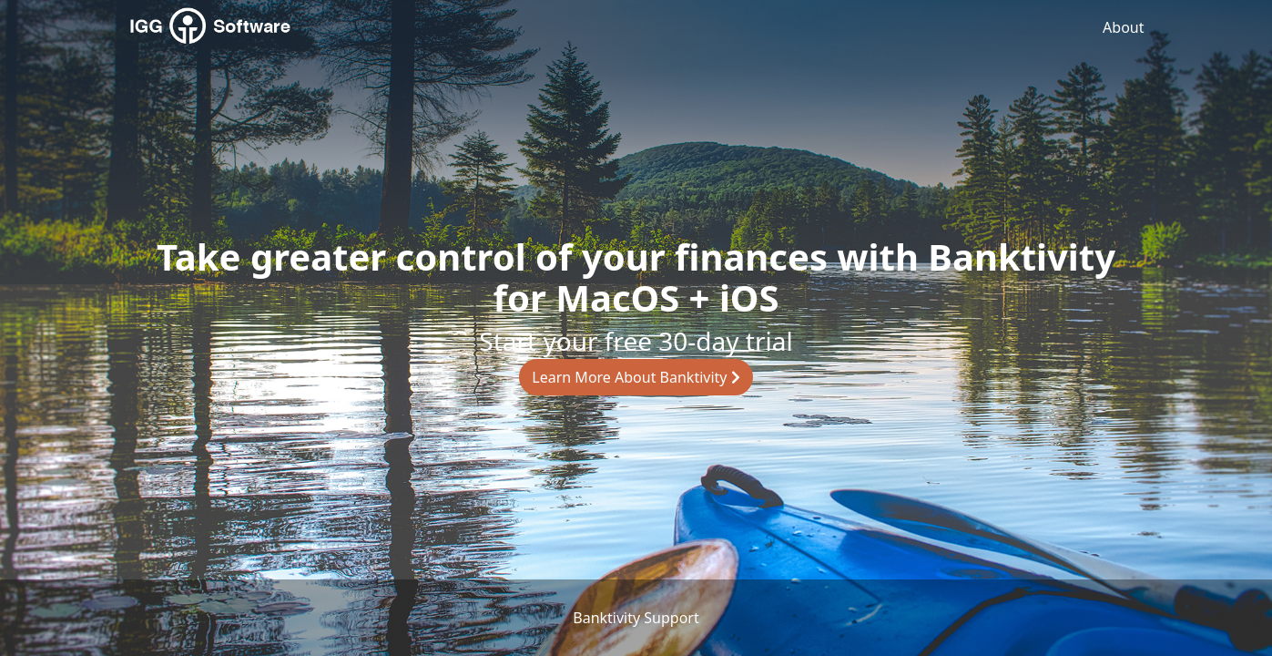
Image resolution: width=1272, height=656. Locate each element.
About (1123, 27)
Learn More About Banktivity (635, 377)
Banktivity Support (635, 618)
